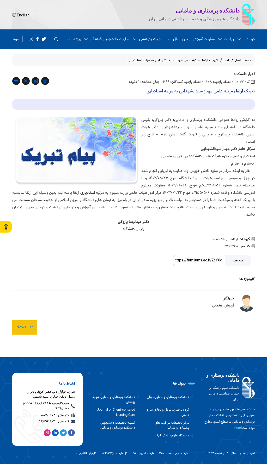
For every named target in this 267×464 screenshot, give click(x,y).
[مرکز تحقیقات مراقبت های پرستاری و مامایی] (170, 425)
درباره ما (246, 39)
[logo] (229, 387)
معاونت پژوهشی (149, 39)
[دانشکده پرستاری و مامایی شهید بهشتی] (115, 399)
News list (24, 327)
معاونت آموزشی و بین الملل (191, 39)
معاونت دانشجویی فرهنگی (107, 39)
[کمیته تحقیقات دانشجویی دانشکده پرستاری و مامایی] (115, 425)
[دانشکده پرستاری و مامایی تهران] (170, 397)
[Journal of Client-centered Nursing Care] (115, 412)
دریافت (238, 261)
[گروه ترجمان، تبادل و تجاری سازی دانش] (170, 412)
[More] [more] (237, 428)
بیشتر (74, 39)
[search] (56, 39)
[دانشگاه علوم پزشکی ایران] (170, 435)
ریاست (226, 39)
